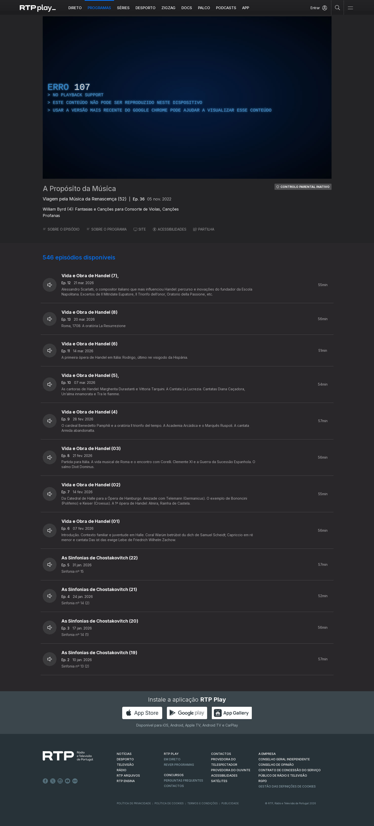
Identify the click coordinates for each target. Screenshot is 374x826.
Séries (123, 7)
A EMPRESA (267, 754)
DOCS (186, 7)
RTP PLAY (171, 754)
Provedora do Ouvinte (230, 770)
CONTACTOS (221, 754)
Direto (75, 7)
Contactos (174, 786)
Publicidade (230, 803)
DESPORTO (125, 759)
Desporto (146, 7)
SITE (140, 229)
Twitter (53, 781)
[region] (187, 97)
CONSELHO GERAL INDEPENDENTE (284, 759)
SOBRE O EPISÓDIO (61, 229)
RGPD (262, 781)
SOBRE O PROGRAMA (106, 229)
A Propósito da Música (79, 188)
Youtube (67, 781)
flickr (75, 781)
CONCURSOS (174, 775)
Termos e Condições (202, 803)
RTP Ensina (126, 781)
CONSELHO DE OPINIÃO (276, 765)
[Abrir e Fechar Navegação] (350, 8)
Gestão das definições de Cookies (287, 786)
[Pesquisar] (337, 7)
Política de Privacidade (134, 803)
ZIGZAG (168, 7)
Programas (99, 7)
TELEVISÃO (125, 765)
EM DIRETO (172, 759)
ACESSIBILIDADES (169, 229)
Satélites (219, 781)
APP (245, 7)
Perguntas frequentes (183, 780)
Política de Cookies (169, 803)
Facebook (45, 781)
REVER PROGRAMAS (179, 765)
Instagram (60, 781)
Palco (204, 7)
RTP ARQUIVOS (128, 775)
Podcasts (226, 7)
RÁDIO (121, 770)
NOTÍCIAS (124, 754)
